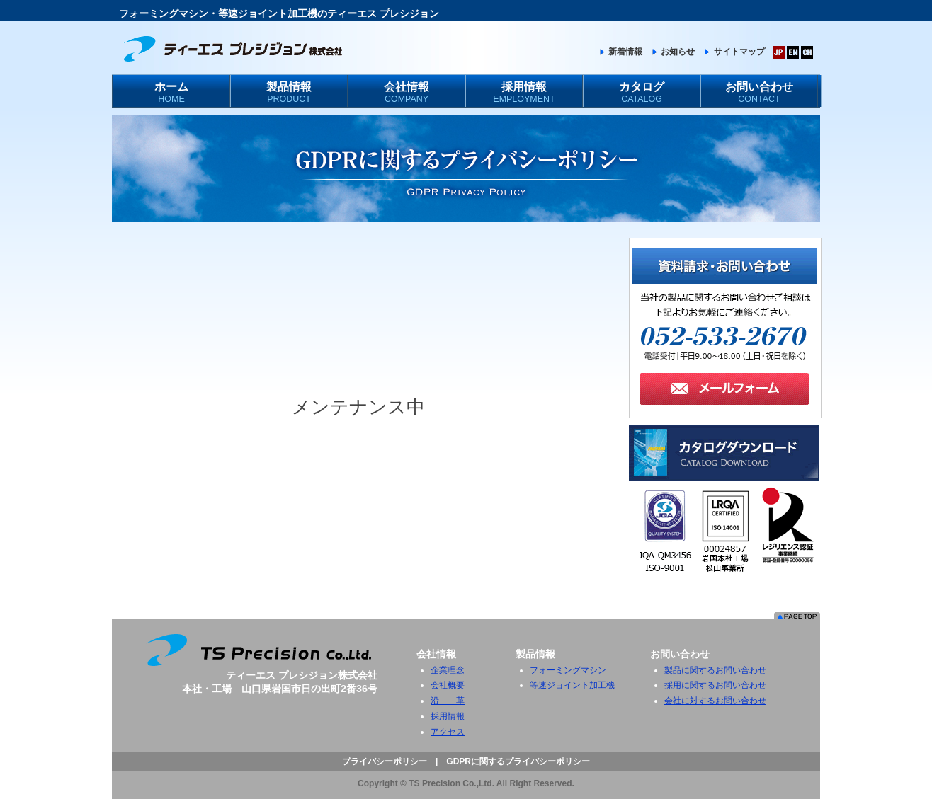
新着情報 (620, 52)
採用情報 (524, 94)
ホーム (171, 94)
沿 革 (448, 701)
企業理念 (448, 670)
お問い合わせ (759, 94)
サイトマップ (733, 52)
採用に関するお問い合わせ (715, 685)
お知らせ (672, 52)
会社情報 (406, 94)
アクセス (448, 732)
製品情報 (289, 94)
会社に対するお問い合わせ (715, 701)
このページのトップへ (797, 615)
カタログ (641, 94)
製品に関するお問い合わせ (715, 670)
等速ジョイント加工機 (572, 685)
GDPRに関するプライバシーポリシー (518, 761)
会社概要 (448, 685)
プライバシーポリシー (384, 761)
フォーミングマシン (568, 670)
